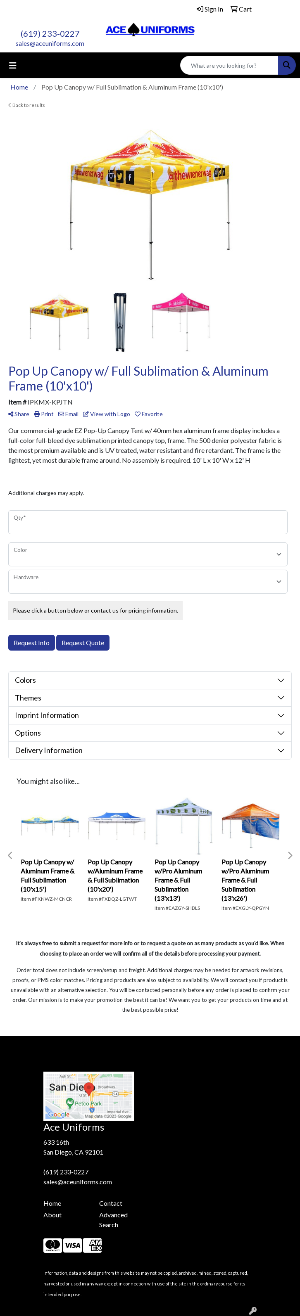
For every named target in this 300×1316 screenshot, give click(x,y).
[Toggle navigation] (12, 65)
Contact (110, 1203)
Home (52, 1203)
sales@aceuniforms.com (50, 43)
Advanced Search (113, 1219)
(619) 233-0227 (50, 33)
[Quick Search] (229, 65)
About (52, 1215)
